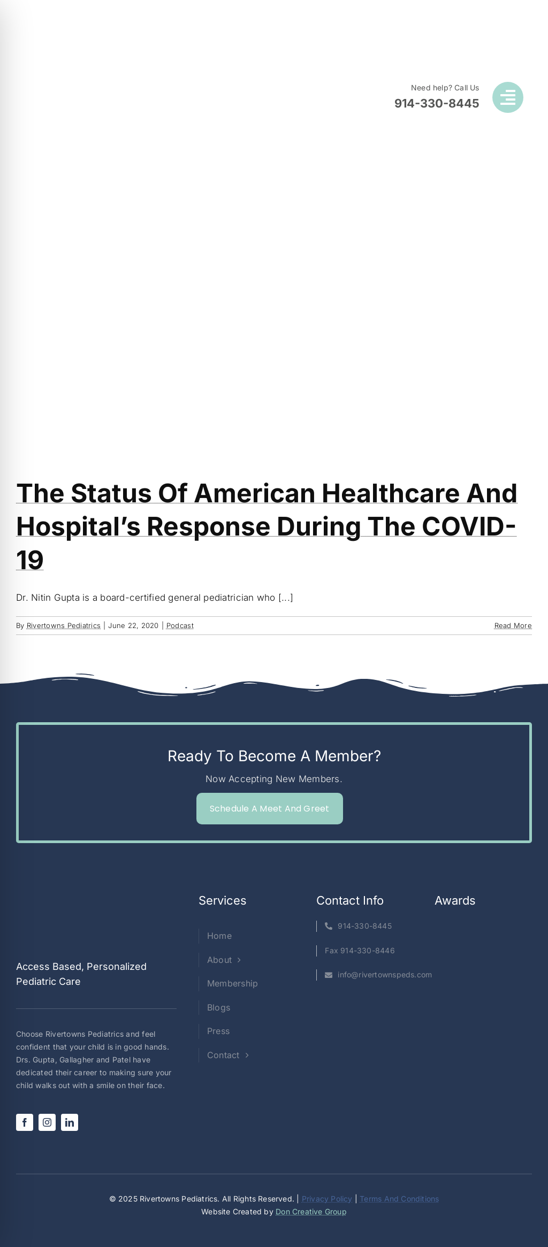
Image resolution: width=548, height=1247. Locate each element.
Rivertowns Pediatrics (64, 625)
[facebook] (24, 1122)
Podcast (180, 625)
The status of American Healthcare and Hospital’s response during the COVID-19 (266, 526)
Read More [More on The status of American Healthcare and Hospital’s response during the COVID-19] (513, 625)
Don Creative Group (311, 1211)
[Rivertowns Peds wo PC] (107, 56)
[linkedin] (69, 1122)
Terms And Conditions (399, 1198)
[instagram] (47, 1122)
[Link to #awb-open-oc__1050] (507, 97)
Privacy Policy (327, 1198)
